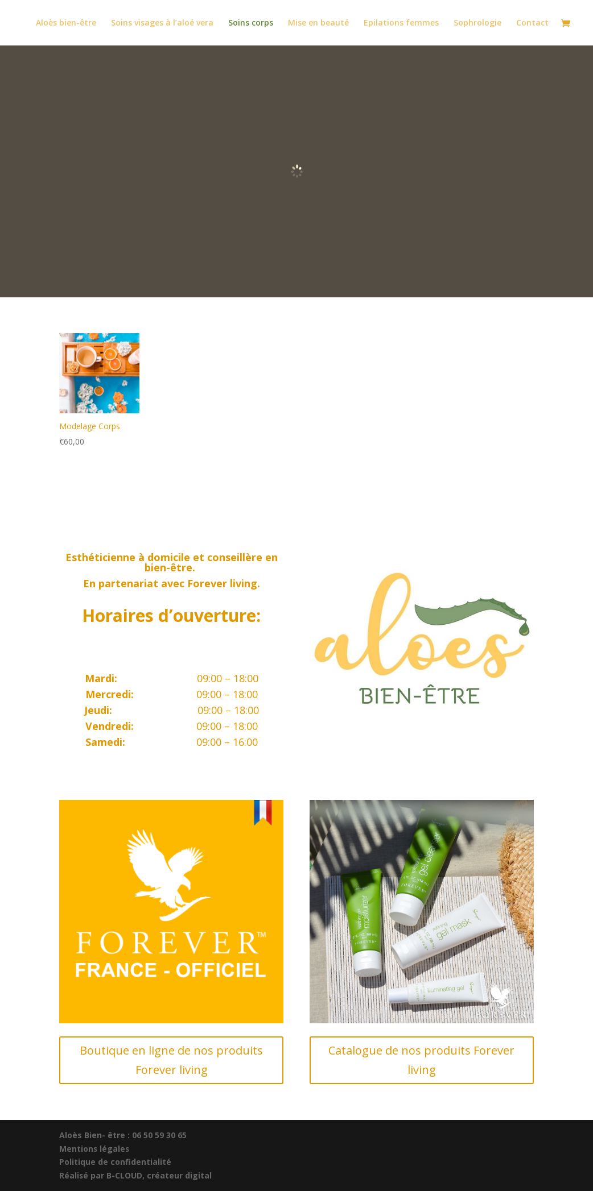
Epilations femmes (401, 23)
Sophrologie (477, 23)
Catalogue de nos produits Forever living (421, 1060)
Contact (532, 23)
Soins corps (250, 23)
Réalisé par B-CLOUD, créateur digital (135, 1175)
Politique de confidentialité (115, 1161)
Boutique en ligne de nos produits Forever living (171, 1060)
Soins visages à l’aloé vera (162, 23)
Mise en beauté (318, 23)
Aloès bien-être (66, 23)
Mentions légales (94, 1148)
